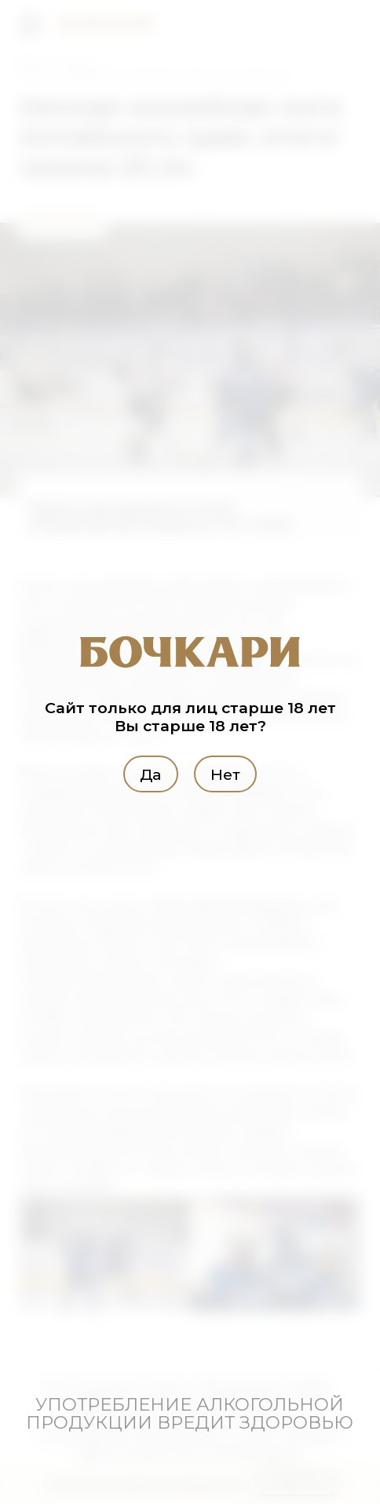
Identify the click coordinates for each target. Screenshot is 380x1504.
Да (150, 774)
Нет (225, 774)
